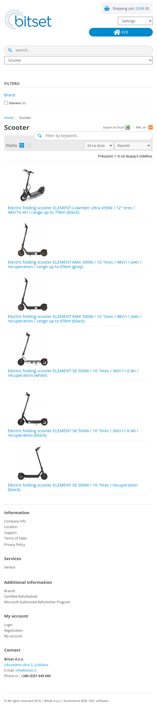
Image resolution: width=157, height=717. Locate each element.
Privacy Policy (14, 544)
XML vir (141, 127)
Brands (9, 591)
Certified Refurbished (20, 596)
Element (17, 103)
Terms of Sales (15, 538)
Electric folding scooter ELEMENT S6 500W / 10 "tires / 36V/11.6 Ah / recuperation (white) (73, 373)
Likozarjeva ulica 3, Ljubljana (26, 664)
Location (11, 526)
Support (10, 532)
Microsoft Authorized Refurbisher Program (37, 602)
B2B (121, 32)
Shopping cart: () (131, 8)
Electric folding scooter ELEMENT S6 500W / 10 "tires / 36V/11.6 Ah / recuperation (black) (73, 433)
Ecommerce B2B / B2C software (86, 701)
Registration (13, 630)
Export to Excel (113, 127)
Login (8, 625)
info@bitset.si (26, 670)
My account (13, 636)
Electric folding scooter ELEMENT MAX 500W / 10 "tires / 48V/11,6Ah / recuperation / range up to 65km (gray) (74, 264)
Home (9, 117)
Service (9, 567)
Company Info (15, 521)
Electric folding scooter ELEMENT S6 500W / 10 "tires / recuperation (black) (73, 487)
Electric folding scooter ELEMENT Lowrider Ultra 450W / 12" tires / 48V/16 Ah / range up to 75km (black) (71, 210)
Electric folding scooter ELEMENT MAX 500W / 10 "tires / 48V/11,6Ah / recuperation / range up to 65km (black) (74, 318)
